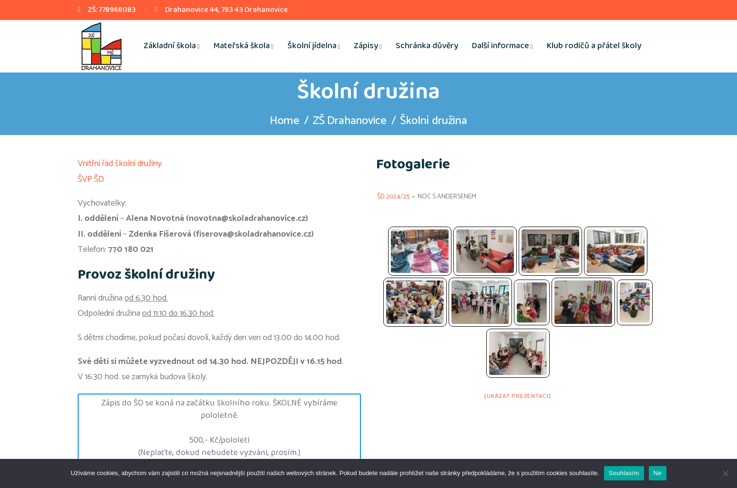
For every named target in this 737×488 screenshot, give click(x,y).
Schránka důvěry (427, 45)
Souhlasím (624, 473)
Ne (658, 473)
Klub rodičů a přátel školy (594, 45)
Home (283, 121)
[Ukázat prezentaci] (517, 396)
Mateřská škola (242, 45)
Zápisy (366, 45)
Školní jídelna (312, 45)
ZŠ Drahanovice (350, 121)
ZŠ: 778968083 (112, 10)
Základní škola (169, 45)
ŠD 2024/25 (393, 196)
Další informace (500, 45)
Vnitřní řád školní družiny (120, 163)
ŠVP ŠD (91, 179)
